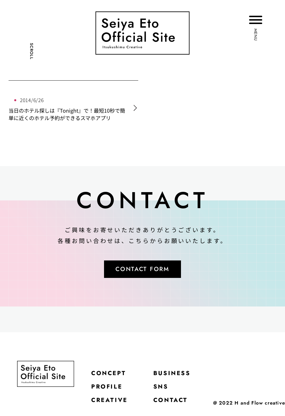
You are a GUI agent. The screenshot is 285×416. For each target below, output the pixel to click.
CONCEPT (110, 374)
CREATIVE (110, 403)
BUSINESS (176, 374)
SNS (164, 388)
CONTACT (174, 403)
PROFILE (108, 388)
